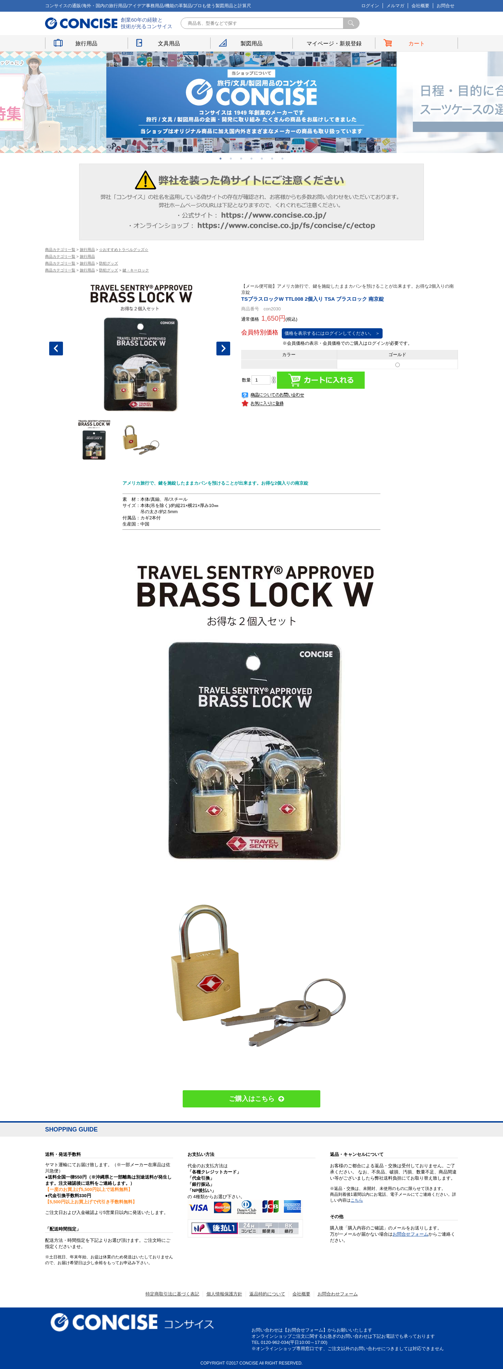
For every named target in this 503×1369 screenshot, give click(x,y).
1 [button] (220, 158)
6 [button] (272, 158)
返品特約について (267, 1293)
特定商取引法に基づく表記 (172, 1293)
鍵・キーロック (135, 270)
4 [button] (251, 158)
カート (416, 43)
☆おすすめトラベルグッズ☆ (123, 249)
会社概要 (420, 5)
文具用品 (169, 43)
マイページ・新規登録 (334, 43)
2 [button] (230, 158)
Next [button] (223, 348)
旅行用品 (86, 43)
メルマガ (395, 5)
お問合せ (445, 5)
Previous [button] (56, 348)
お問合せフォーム (410, 1234)
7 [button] (282, 158)
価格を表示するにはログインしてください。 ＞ (332, 333)
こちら (357, 1200)
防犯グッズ (108, 263)
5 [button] (261, 158)
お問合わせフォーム (338, 1293)
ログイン (370, 5)
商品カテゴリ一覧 (60, 249)
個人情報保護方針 (224, 1293)
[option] (251, 102)
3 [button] (241, 158)
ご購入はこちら (252, 1098)
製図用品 (251, 43)
